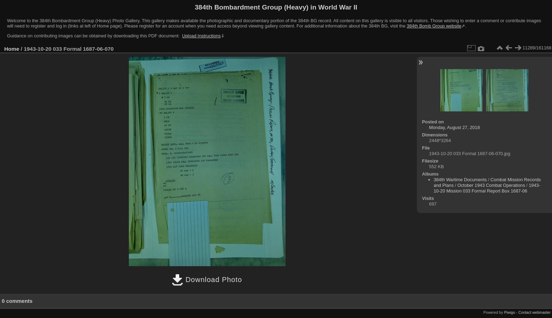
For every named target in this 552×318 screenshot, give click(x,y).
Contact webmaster (535, 312)
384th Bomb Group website (434, 26)
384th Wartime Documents (460, 179)
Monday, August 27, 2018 (454, 127)
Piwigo (509, 312)
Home (11, 49)
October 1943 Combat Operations (491, 185)
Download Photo (207, 279)
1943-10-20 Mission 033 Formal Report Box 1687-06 (487, 188)
